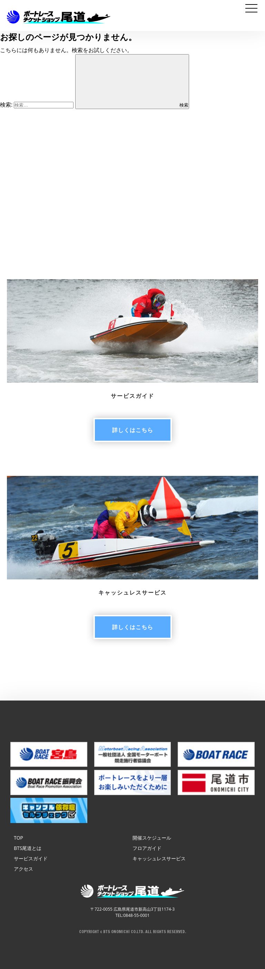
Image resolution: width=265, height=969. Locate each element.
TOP (18, 837)
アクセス (23, 868)
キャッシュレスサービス (159, 858)
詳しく (132, 430)
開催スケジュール (151, 837)
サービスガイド (31, 858)
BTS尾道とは (27, 848)
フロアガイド (146, 848)
